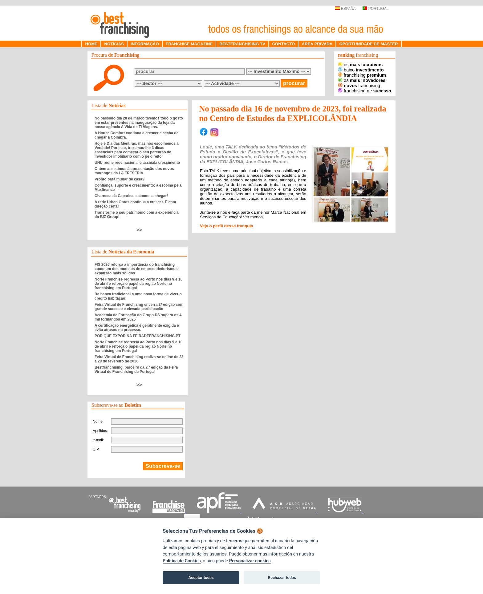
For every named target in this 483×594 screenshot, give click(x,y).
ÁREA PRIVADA (317, 44)
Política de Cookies (182, 561)
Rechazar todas (282, 577)
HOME (91, 44)
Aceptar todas (201, 577)
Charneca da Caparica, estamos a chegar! (131, 196)
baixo (361, 69)
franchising (362, 75)
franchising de (364, 90)
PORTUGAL (375, 8)
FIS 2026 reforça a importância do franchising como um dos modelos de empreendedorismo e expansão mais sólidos (137, 268)
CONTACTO (283, 44)
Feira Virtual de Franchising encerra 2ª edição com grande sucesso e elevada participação (139, 306)
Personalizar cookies (250, 561)
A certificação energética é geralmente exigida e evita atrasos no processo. (137, 327)
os (360, 64)
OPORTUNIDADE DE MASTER (368, 44)
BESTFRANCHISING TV (242, 44)
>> (139, 229)
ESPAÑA (345, 8)
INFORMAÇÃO (145, 44)
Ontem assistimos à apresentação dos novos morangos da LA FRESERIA (134, 171)
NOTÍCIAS (114, 44)
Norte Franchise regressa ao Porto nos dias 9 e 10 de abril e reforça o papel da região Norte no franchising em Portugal (138, 283)
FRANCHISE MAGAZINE (189, 44)
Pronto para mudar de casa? (119, 179)
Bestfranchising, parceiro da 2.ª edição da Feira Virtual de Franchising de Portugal (136, 369)
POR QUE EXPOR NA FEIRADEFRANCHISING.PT (138, 336)
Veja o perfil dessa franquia (226, 226)
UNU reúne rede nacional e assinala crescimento (137, 162)
